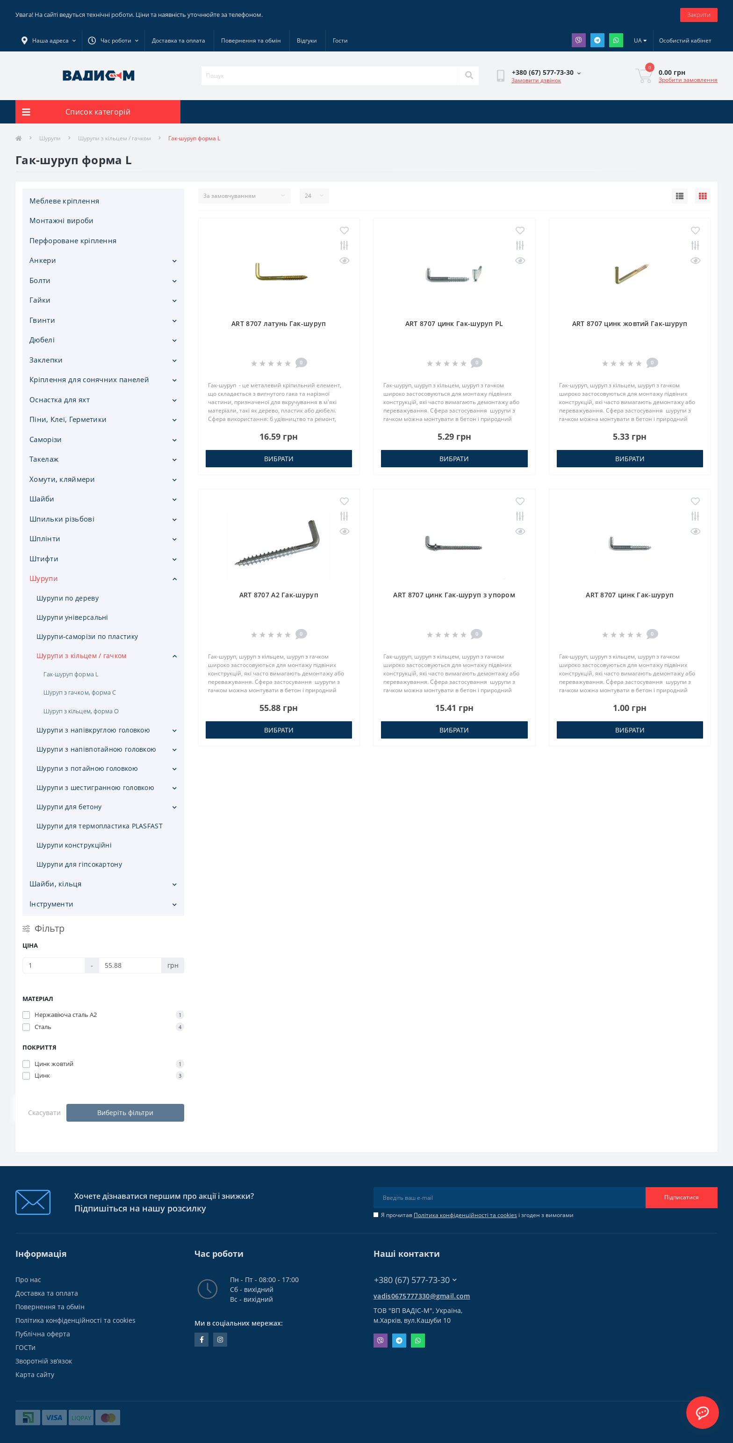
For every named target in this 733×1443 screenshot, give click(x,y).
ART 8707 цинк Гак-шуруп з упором (454, 594)
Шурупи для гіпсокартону (79, 864)
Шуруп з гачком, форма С (79, 692)
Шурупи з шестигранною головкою (95, 787)
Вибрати (279, 458)
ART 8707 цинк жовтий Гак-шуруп (630, 323)
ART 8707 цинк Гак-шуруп (630, 594)
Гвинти (42, 320)
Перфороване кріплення (72, 240)
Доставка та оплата (178, 40)
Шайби (42, 498)
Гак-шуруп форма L (71, 674)
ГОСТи (25, 1347)
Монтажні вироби (61, 220)
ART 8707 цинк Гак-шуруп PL (454, 323)
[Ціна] (53, 965)
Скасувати (44, 1112)
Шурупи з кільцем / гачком (114, 138)
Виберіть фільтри (125, 1112)
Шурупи (50, 138)
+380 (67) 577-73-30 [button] (415, 1280)
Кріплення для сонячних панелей (89, 379)
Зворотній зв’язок (43, 1360)
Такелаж (43, 459)
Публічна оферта (42, 1333)
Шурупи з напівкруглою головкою (93, 729)
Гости (340, 40)
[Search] (469, 75)
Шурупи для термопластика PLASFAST (99, 825)
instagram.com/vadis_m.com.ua (220, 1339)
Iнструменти (51, 903)
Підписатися (681, 1197)
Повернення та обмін (251, 40)
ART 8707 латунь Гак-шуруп (278, 323)
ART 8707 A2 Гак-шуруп (278, 594)
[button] (113, 40)
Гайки (40, 300)
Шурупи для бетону (68, 806)
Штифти (43, 558)
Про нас (28, 1279)
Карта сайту (34, 1374)
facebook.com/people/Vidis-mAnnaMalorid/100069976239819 (202, 1339)
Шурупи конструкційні (74, 845)
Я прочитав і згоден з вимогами (477, 1215)
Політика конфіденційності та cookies (465, 1215)
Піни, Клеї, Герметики (68, 419)
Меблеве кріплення (64, 200)
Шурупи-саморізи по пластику (87, 636)
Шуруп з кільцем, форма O (81, 711)
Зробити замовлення (688, 80)
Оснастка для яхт (59, 399)
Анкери (42, 260)
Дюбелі (42, 339)
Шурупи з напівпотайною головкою (96, 749)
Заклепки (46, 359)
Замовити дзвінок (536, 80)
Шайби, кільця (55, 883)
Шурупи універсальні (72, 617)
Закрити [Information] (699, 14)
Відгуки (307, 40)
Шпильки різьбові (61, 518)
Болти (40, 280)
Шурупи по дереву (67, 598)
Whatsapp (616, 40)
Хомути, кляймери (62, 479)
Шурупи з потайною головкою (87, 768)
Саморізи (45, 439)
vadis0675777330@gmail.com (422, 1295)
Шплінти (44, 538)
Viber (578, 40)
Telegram (597, 40)
